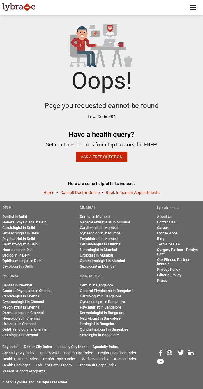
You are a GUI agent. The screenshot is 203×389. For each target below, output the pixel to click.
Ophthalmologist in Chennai (24, 329)
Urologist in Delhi (16, 255)
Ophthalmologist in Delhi (22, 261)
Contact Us (166, 222)
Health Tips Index (78, 353)
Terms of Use (168, 244)
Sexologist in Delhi (17, 266)
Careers (163, 227)
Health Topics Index (59, 359)
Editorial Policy (169, 275)
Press (162, 280)
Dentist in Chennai (17, 285)
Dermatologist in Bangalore (102, 313)
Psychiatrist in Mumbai (99, 238)
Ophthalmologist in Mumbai (102, 261)
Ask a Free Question (102, 157)
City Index (10, 347)
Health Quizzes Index (20, 359)
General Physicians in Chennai (27, 290)
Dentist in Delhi (14, 216)
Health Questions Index (117, 353)
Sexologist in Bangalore (99, 335)
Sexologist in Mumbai (97, 266)
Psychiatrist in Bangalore (100, 307)
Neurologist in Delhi (18, 250)
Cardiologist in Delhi (18, 227)
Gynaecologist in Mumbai (100, 233)
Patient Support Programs (23, 371)
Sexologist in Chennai (20, 335)
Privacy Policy (168, 269)
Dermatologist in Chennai (23, 313)
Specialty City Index (18, 353)
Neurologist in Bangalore (100, 318)
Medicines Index (95, 359)
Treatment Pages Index (97, 365)
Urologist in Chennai (19, 324)
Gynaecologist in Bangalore (102, 302)
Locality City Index (72, 347)
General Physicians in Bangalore (106, 290)
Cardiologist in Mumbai (99, 227)
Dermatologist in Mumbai (100, 244)
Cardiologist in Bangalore (100, 296)
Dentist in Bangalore (96, 285)
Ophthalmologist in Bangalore (104, 329)
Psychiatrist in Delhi (18, 238)
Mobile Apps (167, 233)
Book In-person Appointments (133, 192)
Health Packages (16, 365)
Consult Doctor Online (80, 192)
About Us (164, 216)
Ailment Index (125, 359)
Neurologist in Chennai (21, 318)
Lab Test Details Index (54, 365)
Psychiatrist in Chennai (21, 307)
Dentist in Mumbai (95, 216)
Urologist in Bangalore (98, 324)
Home (49, 192)
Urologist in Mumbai (96, 255)
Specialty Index (105, 347)
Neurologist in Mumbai (98, 250)
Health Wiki (49, 353)
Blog (160, 238)
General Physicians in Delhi (24, 222)
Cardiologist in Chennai (21, 296)
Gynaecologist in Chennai (23, 302)
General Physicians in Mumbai (105, 222)
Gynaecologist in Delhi (20, 233)
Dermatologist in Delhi (20, 244)
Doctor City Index (38, 347)
